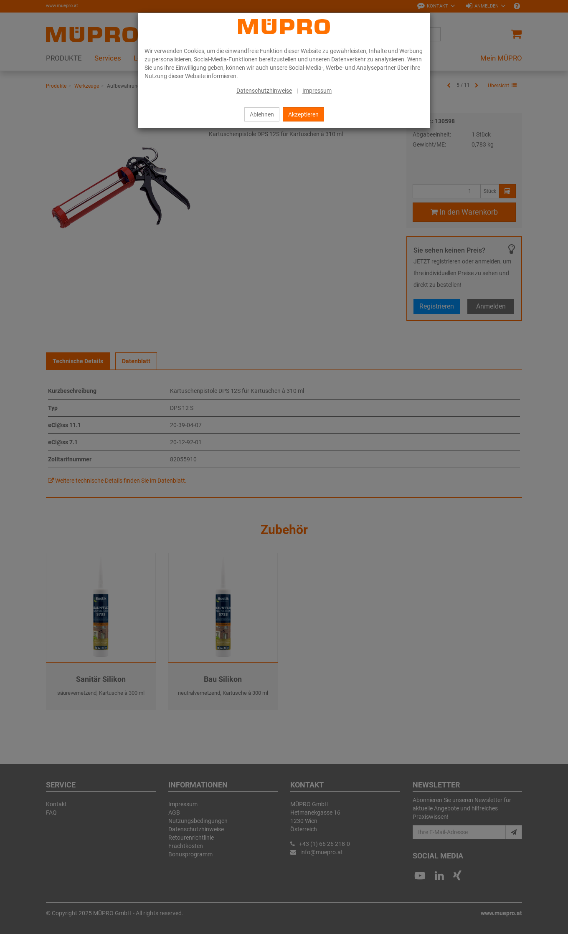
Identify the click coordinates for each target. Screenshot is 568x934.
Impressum (317, 90)
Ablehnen (262, 114)
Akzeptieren (303, 114)
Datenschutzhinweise (264, 90)
